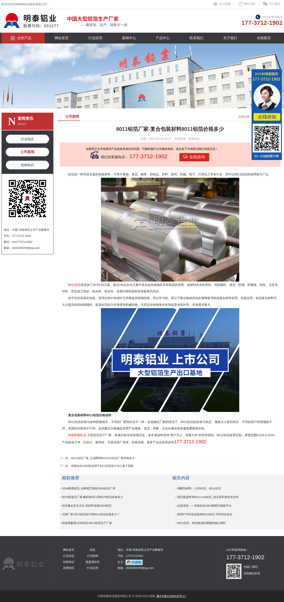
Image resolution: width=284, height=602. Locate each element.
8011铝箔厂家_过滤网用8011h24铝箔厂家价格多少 (103, 458)
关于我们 (230, 38)
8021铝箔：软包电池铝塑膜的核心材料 (201, 523)
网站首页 (62, 38)
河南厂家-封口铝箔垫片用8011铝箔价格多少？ (91, 514)
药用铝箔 (68, 568)
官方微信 (274, 3)
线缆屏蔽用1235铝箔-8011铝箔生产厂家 (87, 523)
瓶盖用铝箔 (93, 562)
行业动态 (27, 139)
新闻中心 (129, 38)
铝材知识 (27, 165)
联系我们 (196, 38)
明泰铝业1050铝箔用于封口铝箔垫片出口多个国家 (102, 466)
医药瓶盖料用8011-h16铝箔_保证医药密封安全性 (208, 497)
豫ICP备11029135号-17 (171, 596)
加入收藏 (224, 3)
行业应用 (95, 38)
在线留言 (264, 38)
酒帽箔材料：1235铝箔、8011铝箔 (199, 488)
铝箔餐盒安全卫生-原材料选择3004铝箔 (86, 505)
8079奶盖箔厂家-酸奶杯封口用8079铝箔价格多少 (92, 497)
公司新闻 (27, 152)
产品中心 (163, 38)
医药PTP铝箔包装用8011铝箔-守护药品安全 (204, 514)
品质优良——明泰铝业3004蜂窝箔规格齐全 (204, 505)
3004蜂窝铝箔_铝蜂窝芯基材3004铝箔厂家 (88, 488)
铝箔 (92, 549)
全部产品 (24, 38)
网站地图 (249, 3)
